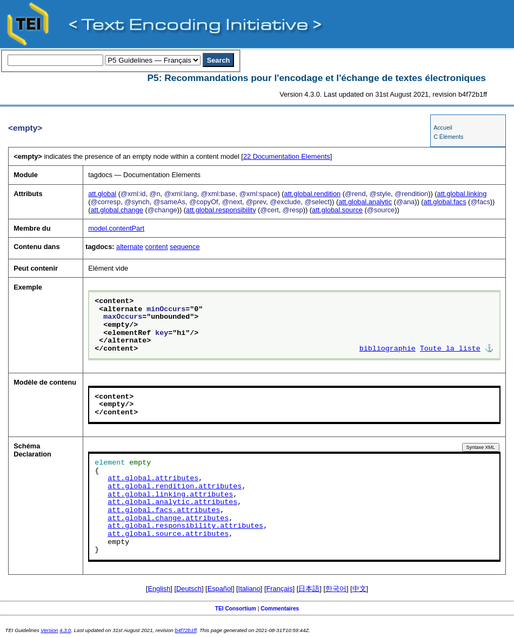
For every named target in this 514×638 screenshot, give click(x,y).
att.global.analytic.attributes (172, 502)
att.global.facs (445, 202)
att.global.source (337, 210)
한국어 (335, 589)
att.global (102, 194)
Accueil (442, 127)
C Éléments (448, 136)
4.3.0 (65, 630)
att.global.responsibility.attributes (185, 526)
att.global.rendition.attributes (175, 487)
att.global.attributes (153, 478)
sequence (185, 247)
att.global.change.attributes (168, 518)
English (159, 589)
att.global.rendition (312, 194)
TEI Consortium (235, 609)
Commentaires (280, 609)
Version (49, 630)
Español (220, 589)
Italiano (249, 589)
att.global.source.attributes (168, 534)
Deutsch (189, 589)
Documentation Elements (286, 156)
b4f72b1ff (186, 630)
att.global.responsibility (221, 210)
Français (279, 589)
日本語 (308, 589)
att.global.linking (462, 194)
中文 (359, 589)
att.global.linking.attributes (170, 495)
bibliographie (387, 349)
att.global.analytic (365, 202)
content (156, 247)
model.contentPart (116, 228)
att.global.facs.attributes (164, 510)
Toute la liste (450, 349)
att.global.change (116, 210)
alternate (129, 247)
